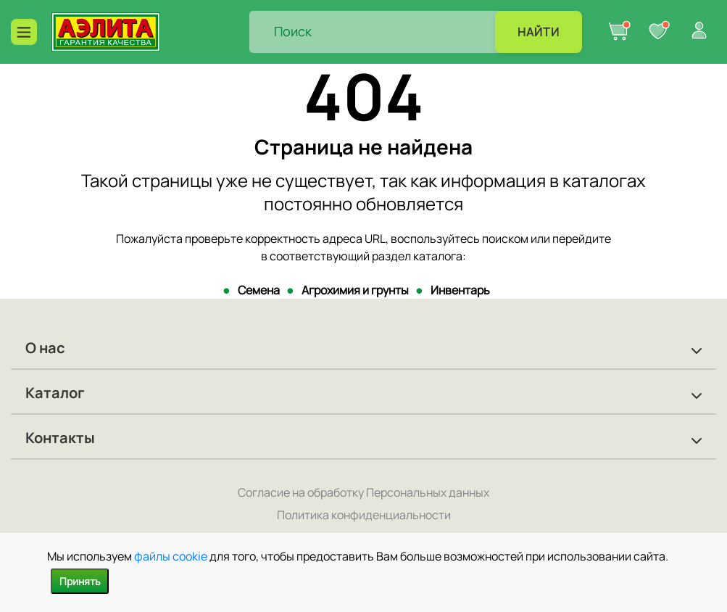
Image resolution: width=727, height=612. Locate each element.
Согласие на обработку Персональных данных (363, 492)
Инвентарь (460, 290)
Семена (259, 290)
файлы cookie (170, 556)
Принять (79, 581)
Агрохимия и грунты (355, 290)
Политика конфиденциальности (364, 515)
